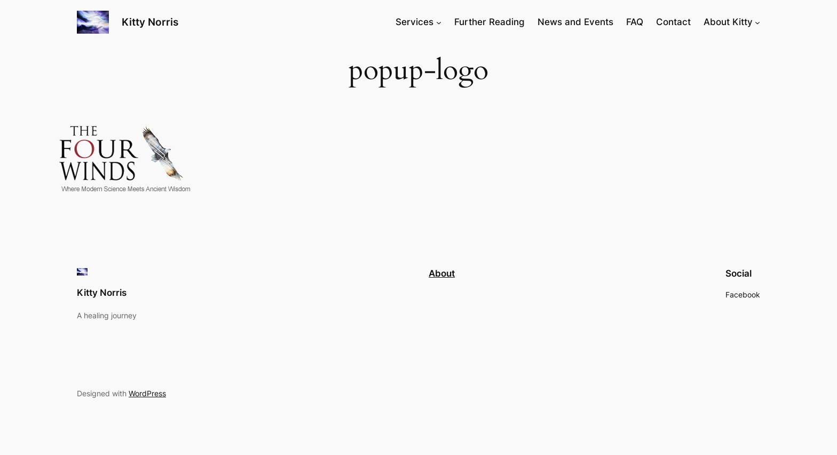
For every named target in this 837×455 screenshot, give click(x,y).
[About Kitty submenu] (757, 22)
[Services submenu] (438, 22)
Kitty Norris (150, 21)
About (442, 273)
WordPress (147, 393)
